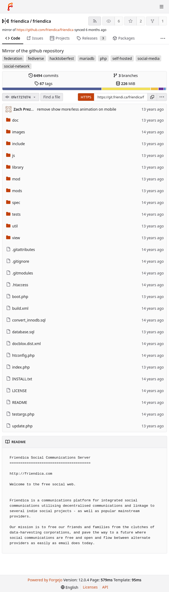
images (15, 131)
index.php (18, 367)
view (13, 237)
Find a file (51, 96)
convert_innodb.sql (26, 320)
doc (12, 120)
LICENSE (16, 390)
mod (13, 178)
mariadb (87, 58)
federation (13, 58)
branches (125, 75)
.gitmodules (19, 273)
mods (14, 190)
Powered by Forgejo (45, 579)
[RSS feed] (94, 21)
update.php (19, 425)
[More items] (163, 38)
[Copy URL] (152, 97)
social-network (17, 66)
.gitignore (17, 261)
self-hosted (122, 58)
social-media (148, 58)
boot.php (17, 296)
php (103, 58)
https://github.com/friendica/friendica (45, 30)
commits (43, 75)
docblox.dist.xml (23, 343)
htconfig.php (20, 355)
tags (43, 83)
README (16, 402)
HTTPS (86, 97)
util (12, 226)
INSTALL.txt (19, 378)
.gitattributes (20, 249)
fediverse (36, 58)
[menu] (162, 97)
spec (13, 202)
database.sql (20, 331)
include (15, 143)
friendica (20, 21)
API (105, 587)
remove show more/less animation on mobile (76, 109)
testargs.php (20, 414)
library (14, 167)
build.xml (17, 308)
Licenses (90, 587)
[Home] (10, 6)
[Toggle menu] (161, 6)
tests (13, 214)
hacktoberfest (62, 58)
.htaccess (17, 284)
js (10, 155)
